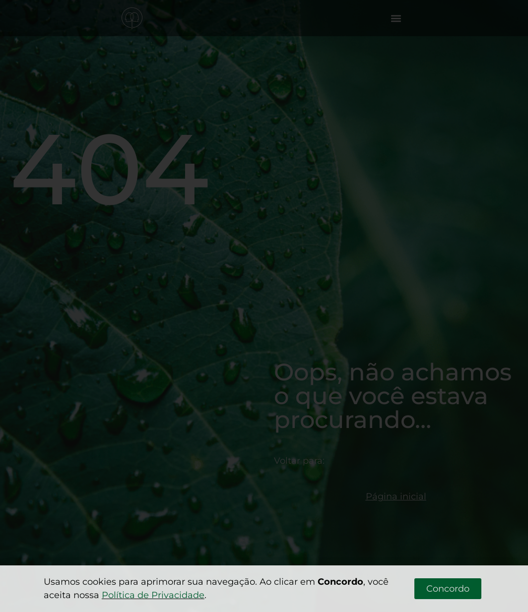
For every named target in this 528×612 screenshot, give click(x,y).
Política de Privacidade (153, 595)
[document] (264, 306)
